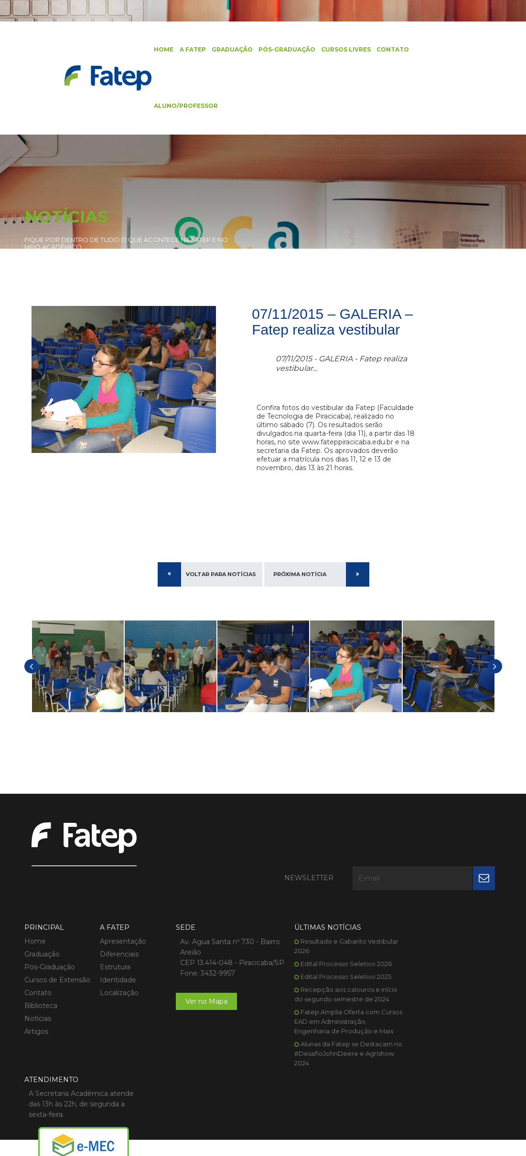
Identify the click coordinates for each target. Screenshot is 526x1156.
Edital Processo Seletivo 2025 (329, 943)
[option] (78, 677)
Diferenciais (115, 920)
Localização (115, 959)
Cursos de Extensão (57, 946)
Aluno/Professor (182, 107)
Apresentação (119, 908)
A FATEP (188, 49)
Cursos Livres (341, 49)
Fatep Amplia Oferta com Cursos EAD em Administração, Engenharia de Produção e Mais (327, 997)
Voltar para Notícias (221, 584)
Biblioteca (40, 972)
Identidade (114, 946)
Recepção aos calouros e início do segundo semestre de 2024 (326, 965)
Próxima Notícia (299, 584)
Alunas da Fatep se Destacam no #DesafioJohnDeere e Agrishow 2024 (327, 1029)
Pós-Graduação (282, 49)
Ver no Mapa (198, 978)
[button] (31, 677)
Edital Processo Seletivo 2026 (329, 930)
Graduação (227, 49)
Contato (388, 49)
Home (160, 49)
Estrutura (111, 933)
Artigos (36, 998)
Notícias (37, 985)
